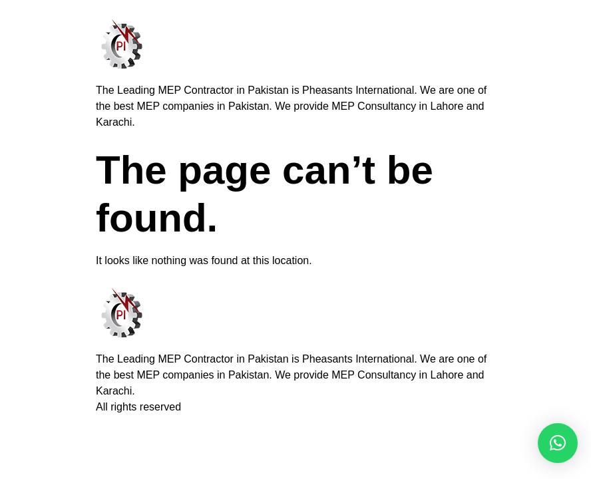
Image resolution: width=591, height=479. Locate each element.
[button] (558, 443)
